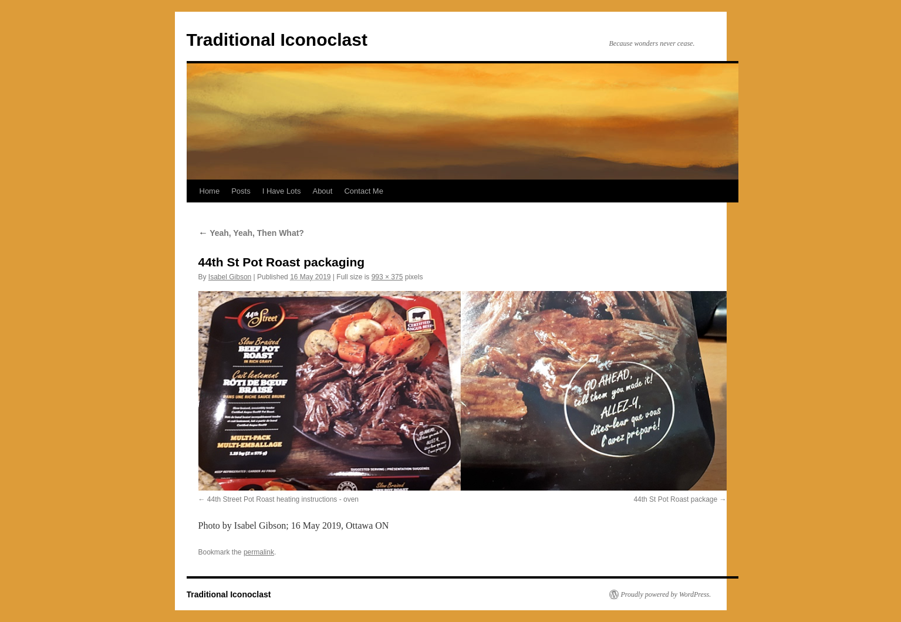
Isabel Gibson (229, 277)
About (322, 191)
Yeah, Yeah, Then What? (251, 233)
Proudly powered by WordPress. (666, 594)
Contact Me (363, 191)
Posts (241, 191)
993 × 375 (387, 277)
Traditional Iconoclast (277, 39)
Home (210, 191)
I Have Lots (281, 191)
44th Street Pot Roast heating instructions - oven (283, 499)
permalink (259, 552)
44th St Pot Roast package (675, 499)
